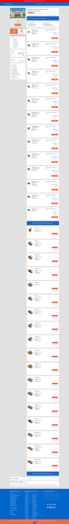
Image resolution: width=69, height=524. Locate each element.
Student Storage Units (13, 498)
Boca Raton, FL (27, 498)
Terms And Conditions (13, 514)
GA (45, 494)
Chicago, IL (26, 500)
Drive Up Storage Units (13, 496)
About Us (65, 3)
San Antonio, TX (34, 516)
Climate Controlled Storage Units (15, 495)
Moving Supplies (14, 69)
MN (52, 495)
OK (34, 522)
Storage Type (13, 28)
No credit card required (32, 24)
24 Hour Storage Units (13, 494)
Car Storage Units (12, 501)
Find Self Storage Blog (13, 510)
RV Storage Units (12, 503)
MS (56, 495)
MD (47, 495)
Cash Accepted (14, 66)
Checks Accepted (14, 67)
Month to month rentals (48, 24)
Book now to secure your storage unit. (36, 18)
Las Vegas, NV (34, 509)
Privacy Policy (12, 513)
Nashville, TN (27, 512)
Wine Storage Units (13, 499)
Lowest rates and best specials (49, 25)
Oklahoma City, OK (35, 513)
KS (56, 494)
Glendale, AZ (27, 495)
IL (52, 494)
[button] (11, 13)
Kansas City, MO (34, 508)
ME (49, 495)
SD (54, 498)
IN (54, 494)
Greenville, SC (27, 496)
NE (47, 497)
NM (52, 497)
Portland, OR (34, 515)
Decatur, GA (34, 502)
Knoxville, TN (27, 509)
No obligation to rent (32, 25)
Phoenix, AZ (26, 515)
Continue (54, 38)
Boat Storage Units (13, 502)
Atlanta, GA (26, 497)
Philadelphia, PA (34, 514)
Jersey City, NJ (27, 508)
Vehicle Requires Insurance (16, 73)
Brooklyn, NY (27, 499)
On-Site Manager (14, 70)
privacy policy (58, 520)
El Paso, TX (34, 503)
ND (45, 497)
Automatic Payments (15, 77)
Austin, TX (33, 497)
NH (49, 497)
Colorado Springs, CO (28, 501)
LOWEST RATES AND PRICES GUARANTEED (43, 223)
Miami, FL (33, 511)
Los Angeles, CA (34, 510)
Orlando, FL (26, 514)
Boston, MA (34, 498)
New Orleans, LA (34, 512)
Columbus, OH (34, 501)
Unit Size (12, 35)
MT (58, 495)
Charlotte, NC (34, 499)
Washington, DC (27, 518)
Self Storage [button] (48, 3)
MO (54, 495)
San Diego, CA (27, 517)
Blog (61, 3)
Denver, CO (26, 503)
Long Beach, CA (27, 510)
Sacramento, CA (27, 516)
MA (45, 495)
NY (56, 497)
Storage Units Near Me (40, 3)
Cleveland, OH (34, 500)
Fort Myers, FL (27, 494)
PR (49, 498)
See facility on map (18, 24)
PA (47, 498)
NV (54, 497)
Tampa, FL (33, 517)
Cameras (13, 76)
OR (45, 498)
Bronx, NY (33, 518)
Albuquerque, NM (34, 496)
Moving (11, 512)
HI (47, 494)
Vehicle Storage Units (13, 500)
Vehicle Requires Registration (16, 74)
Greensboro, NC (34, 495)
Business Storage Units (13, 497)
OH (58, 497)
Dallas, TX (26, 502)
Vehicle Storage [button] (55, 3)
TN (56, 498)
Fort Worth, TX (34, 494)
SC (52, 498)
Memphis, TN (27, 511)
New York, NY (27, 513)
